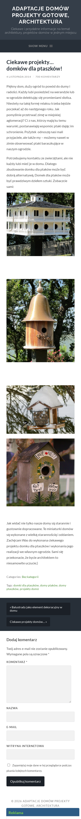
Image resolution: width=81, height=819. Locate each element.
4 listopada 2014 (18, 76)
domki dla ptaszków (26, 585)
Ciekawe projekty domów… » (28, 621)
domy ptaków (49, 585)
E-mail (11, 727)
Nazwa (12, 708)
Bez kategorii (30, 577)
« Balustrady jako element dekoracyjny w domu (36, 609)
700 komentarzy (47, 76)
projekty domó (29, 589)
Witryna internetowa (25, 746)
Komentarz (16, 662)
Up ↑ (42, 810)
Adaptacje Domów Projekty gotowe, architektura (40, 15)
